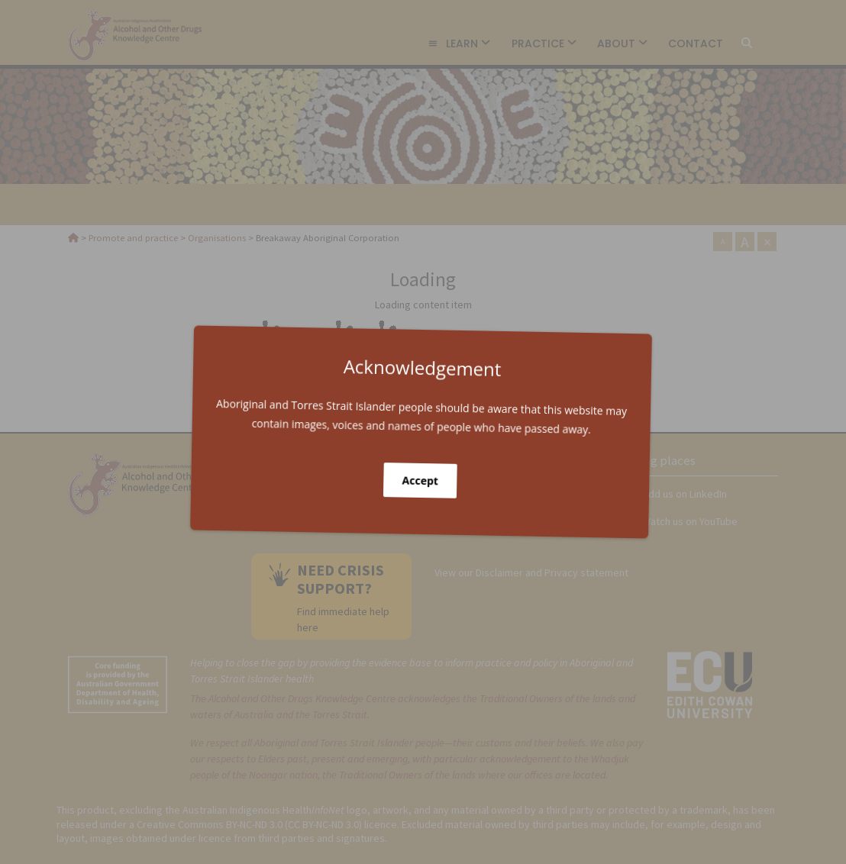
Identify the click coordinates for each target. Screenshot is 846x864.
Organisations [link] (141, 204)
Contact (695, 43)
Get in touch (332, 504)
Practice (544, 43)
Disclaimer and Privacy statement (552, 572)
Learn (459, 43)
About (622, 43)
